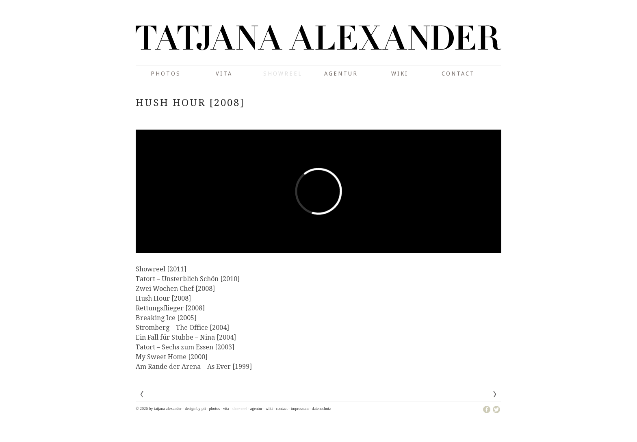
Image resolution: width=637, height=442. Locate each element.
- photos (213, 408)
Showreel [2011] (161, 269)
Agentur (341, 73)
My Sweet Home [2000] (172, 357)
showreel (282, 73)
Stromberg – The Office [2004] (182, 328)
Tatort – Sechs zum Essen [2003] (185, 347)
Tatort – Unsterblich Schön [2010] (188, 279)
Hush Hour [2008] (163, 298)
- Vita (225, 408)
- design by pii (194, 408)
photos (166, 73)
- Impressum (298, 408)
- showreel (238, 408)
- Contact (280, 408)
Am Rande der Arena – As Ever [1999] (194, 366)
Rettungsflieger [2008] (170, 308)
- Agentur (255, 408)
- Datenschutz (320, 408)
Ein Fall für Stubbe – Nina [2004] (186, 337)
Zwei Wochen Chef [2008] (175, 288)
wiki (399, 73)
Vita (224, 73)
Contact (458, 73)
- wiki (268, 408)
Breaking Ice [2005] (166, 318)
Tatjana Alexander (318, 44)
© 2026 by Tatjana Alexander (159, 408)
